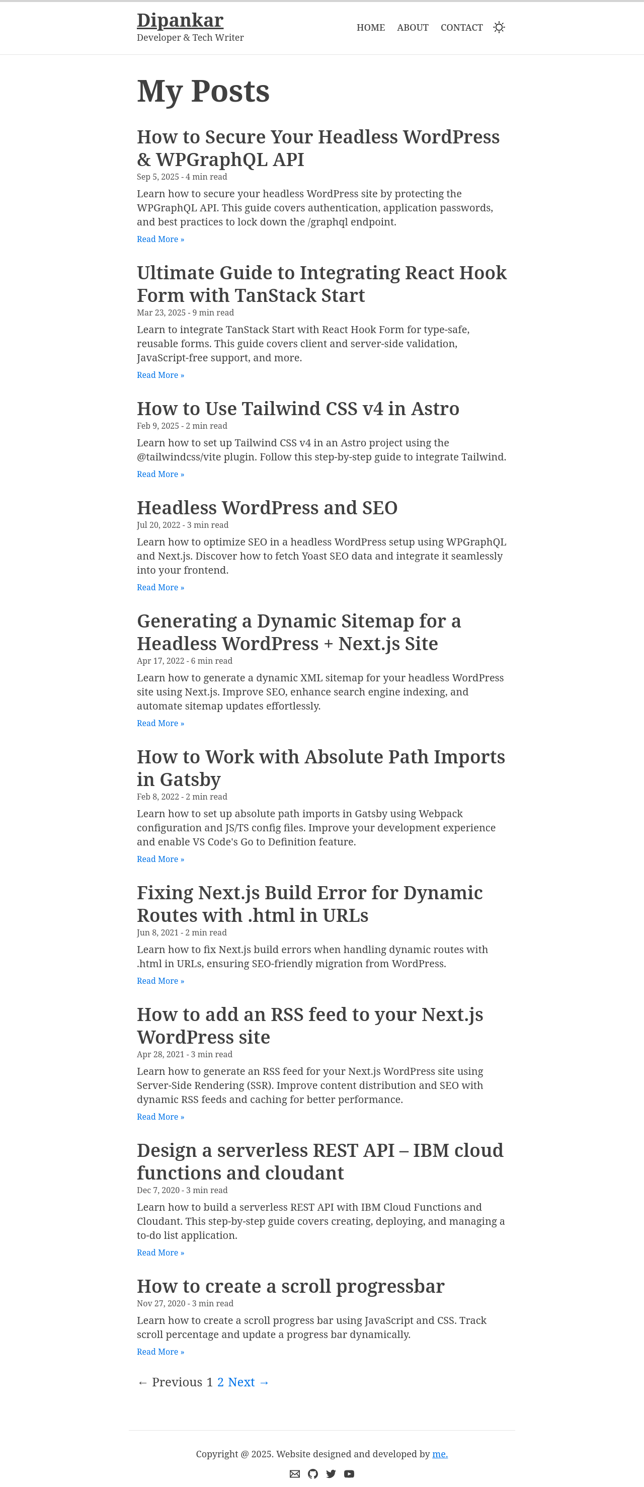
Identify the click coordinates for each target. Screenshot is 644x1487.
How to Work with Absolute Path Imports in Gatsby (321, 768)
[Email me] (295, 1474)
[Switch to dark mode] (499, 27)
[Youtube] (349, 1474)
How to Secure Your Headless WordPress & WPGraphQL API (318, 148)
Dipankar (180, 20)
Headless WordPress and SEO (267, 507)
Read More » (161, 239)
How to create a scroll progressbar (291, 1286)
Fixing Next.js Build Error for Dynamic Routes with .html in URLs (310, 903)
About (413, 27)
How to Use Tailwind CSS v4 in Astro (298, 408)
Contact (462, 27)
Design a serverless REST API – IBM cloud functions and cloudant (320, 1161)
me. (440, 1454)
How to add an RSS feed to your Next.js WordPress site (310, 1025)
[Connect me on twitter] (331, 1474)
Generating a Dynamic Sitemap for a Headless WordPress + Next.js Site (299, 632)
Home (371, 27)
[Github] (313, 1474)
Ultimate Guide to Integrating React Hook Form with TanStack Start (322, 283)
